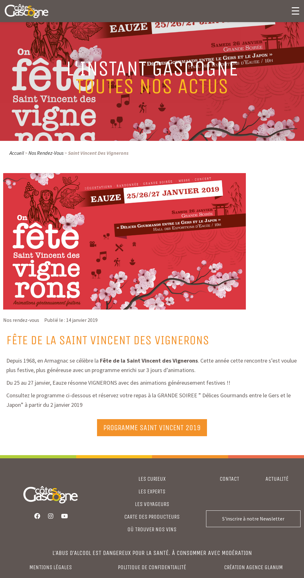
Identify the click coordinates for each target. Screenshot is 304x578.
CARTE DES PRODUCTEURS (151, 516)
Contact (229, 478)
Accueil (16, 153)
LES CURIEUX (152, 478)
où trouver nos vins (151, 529)
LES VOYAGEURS (152, 504)
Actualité (277, 478)
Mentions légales (50, 567)
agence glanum (264, 567)
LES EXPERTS (151, 491)
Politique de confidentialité (152, 567)
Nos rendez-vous (46, 153)
